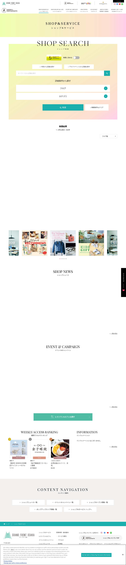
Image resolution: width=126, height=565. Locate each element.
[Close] (123, 555)
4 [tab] (66, 259)
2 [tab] (62, 259)
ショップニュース (44, 544)
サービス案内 (62, 537)
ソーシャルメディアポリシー (112, 544)
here (12, 549)
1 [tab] (60, 259)
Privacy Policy (8, 561)
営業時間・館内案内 (62, 533)
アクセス (61, 540)
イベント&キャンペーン (46, 540)
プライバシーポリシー (96, 544)
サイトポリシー (83, 544)
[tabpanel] (63, 243)
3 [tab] (64, 259)
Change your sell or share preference (15, 563)
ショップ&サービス (45, 533)
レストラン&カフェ (45, 537)
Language (118, 1)
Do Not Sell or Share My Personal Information (96, 555)
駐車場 (60, 544)
